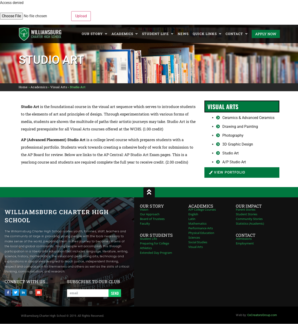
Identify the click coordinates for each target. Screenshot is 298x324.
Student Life (157, 34)
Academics (125, 34)
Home (23, 87)
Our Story (94, 34)
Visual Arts (58, 87)
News (183, 33)
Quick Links (207, 34)
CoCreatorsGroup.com (262, 315)
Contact (237, 34)
